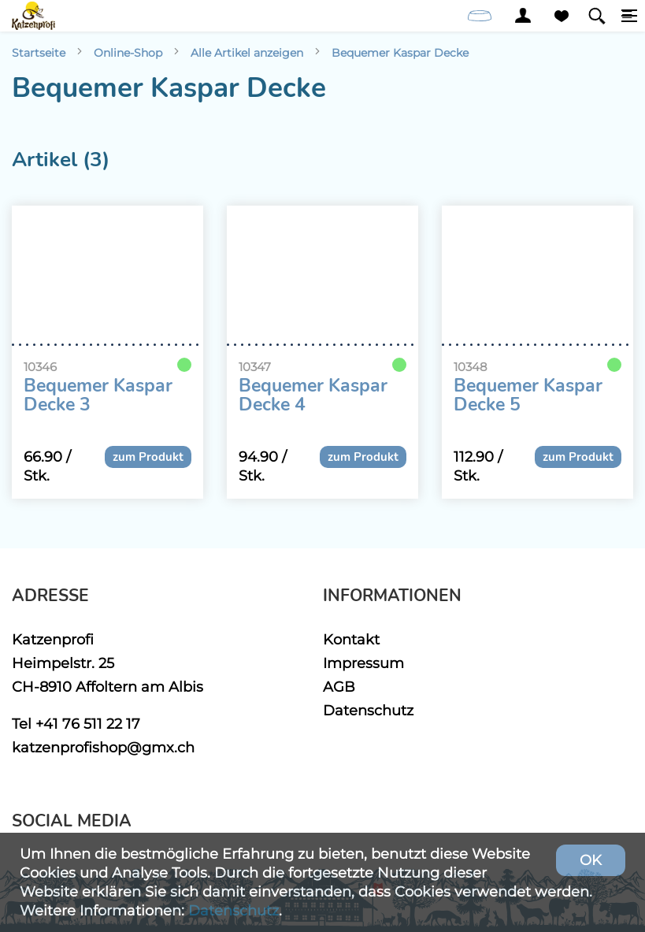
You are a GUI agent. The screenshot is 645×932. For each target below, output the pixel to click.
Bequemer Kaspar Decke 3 (98, 395)
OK (591, 860)
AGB (339, 686)
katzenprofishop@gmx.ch (103, 747)
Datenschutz (368, 710)
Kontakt (351, 639)
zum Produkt (148, 457)
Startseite (38, 53)
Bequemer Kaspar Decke (400, 53)
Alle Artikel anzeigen (247, 53)
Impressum (363, 663)
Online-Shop (128, 53)
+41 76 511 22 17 (87, 723)
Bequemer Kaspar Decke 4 (313, 395)
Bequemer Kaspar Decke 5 (528, 395)
